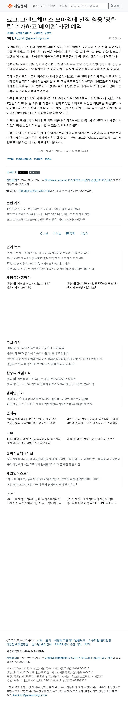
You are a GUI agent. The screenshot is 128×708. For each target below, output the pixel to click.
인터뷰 (11, 413)
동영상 (63, 5)
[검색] (88, 6)
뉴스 (35, 5)
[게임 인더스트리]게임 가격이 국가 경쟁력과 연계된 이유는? (41, 484)
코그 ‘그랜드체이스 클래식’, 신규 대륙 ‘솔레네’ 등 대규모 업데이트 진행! (48, 214)
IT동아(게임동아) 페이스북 (34, 190)
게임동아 (11, 180)
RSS (87, 644)
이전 (44, 233)
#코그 (48, 33)
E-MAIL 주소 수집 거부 (68, 644)
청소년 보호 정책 (42, 644)
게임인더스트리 (18, 473)
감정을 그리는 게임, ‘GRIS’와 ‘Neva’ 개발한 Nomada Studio (40, 364)
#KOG (11, 33)
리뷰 (43, 5)
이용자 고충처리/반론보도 (70, 640)
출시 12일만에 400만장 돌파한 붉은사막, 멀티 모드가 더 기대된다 (45, 258)
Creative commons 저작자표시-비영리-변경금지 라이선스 (79, 180)
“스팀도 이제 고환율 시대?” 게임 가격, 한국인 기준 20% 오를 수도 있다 (47, 252)
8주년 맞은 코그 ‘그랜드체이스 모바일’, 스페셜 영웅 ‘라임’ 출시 (43, 208)
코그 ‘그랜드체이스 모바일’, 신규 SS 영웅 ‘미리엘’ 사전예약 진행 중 (45, 219)
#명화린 (38, 33)
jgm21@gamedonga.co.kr (33, 38)
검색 (115, 5)
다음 (84, 233)
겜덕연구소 (14, 393)
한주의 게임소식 (18, 373)
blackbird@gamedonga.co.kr (30, 695)
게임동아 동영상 (18, 278)
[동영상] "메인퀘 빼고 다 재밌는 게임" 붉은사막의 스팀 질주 (41, 378)
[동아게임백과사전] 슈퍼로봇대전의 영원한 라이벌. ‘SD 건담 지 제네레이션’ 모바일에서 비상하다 (63, 459)
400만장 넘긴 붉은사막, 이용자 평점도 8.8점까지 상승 (38, 263)
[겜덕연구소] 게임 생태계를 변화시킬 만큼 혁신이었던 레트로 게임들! (47, 398)
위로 (57, 233)
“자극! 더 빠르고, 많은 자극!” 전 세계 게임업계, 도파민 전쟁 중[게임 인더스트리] (53, 479)
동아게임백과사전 (19, 453)
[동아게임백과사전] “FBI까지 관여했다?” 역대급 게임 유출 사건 (43, 464)
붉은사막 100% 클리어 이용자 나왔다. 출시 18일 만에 (37, 353)
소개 (39, 640)
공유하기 (12, 172)
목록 (70, 233)
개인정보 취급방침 (17, 644)
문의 (48, 640)
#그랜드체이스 (24, 33)
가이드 (53, 5)
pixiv (10, 493)
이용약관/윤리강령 (100, 640)
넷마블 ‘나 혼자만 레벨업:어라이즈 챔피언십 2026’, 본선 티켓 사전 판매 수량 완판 (54, 358)
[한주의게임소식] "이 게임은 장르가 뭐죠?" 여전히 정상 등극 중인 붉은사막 (50, 268)
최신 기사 (13, 342)
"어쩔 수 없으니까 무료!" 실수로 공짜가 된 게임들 (35, 348)
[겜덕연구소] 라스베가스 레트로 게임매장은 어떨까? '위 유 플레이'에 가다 (49, 404)
